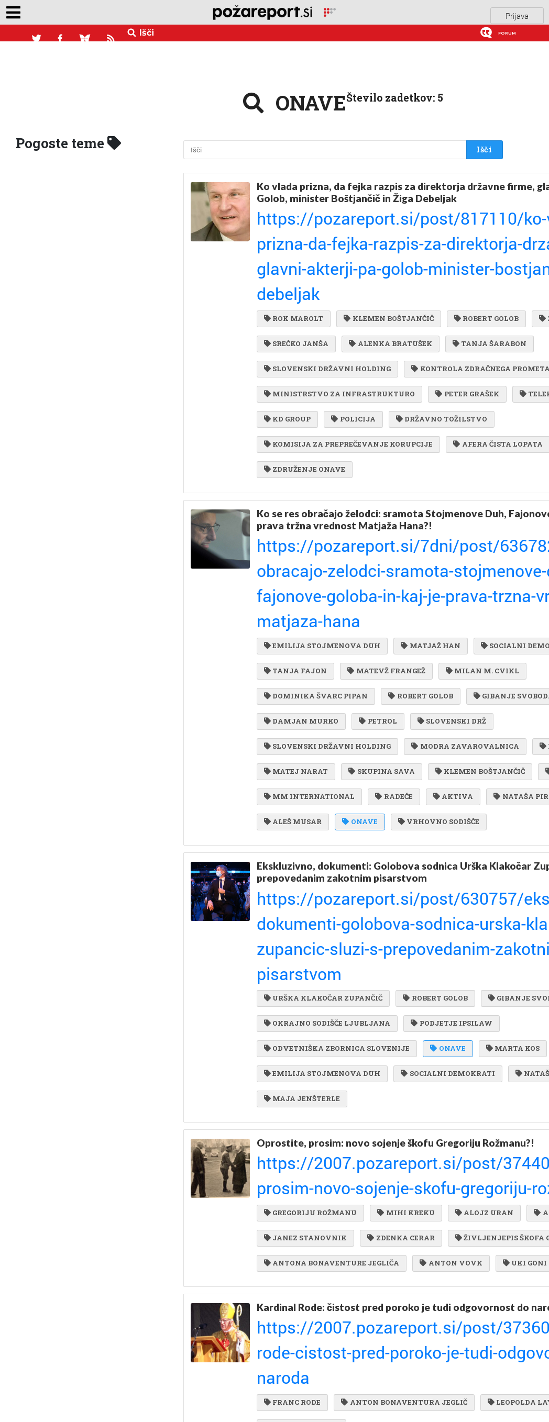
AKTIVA (448, 783)
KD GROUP (287, 402)
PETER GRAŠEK (295, 381)
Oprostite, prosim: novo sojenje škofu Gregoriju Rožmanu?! (368, 1126)
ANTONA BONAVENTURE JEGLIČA (331, 1257)
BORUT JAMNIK (423, 719)
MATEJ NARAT (296, 741)
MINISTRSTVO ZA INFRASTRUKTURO (339, 359)
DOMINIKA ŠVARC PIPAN (316, 634)
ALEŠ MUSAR (400, 804)
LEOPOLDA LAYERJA (306, 1392)
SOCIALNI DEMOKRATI (311, 592)
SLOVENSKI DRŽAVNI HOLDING (419, 317)
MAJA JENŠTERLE (302, 1079)
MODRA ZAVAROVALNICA (317, 719)
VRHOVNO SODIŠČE (304, 825)
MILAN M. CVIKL (396, 613)
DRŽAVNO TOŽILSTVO (436, 402)
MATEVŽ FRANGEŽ (303, 613)
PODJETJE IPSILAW (304, 994)
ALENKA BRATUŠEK (387, 296)
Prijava (517, 12)
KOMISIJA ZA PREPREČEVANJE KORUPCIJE (348, 423)
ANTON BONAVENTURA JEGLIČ (401, 1370)
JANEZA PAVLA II (403, 1392)
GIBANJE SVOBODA (304, 655)
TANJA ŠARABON (301, 317)
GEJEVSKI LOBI (403, 445)
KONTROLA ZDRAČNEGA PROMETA (333, 338)
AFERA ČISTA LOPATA (308, 445)
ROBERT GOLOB (296, 275)
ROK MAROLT (293, 253)
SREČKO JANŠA (296, 296)
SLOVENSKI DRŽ (354, 677)
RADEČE (391, 783)
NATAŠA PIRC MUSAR (309, 804)
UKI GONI (286, 1278)
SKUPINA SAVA (379, 741)
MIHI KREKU (403, 1171)
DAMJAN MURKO (399, 655)
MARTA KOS (290, 1036)
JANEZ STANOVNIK (305, 1214)
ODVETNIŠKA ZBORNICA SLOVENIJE (337, 1015)
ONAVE (464, 804)
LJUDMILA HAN (406, 762)
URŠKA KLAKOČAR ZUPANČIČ (323, 930)
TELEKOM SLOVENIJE (390, 381)
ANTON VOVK (448, 1257)
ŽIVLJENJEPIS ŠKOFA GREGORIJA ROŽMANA (351, 1235)
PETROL (283, 677)
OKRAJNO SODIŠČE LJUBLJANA (327, 973)
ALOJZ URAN (293, 1193)
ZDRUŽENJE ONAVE (304, 466)
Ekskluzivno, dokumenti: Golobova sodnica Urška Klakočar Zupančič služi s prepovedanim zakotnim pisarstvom (373, 879)
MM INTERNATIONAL (309, 783)
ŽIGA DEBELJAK (379, 275)
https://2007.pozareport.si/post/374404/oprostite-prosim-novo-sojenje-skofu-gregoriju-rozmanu (373, 1150)
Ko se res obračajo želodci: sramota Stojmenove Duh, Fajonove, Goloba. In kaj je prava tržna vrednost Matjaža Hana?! (370, 519)
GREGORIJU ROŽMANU (310, 1171)
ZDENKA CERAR (398, 1214)
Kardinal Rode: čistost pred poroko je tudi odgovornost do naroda (354, 1325)
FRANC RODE (292, 1370)
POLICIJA (350, 402)
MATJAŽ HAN (427, 570)
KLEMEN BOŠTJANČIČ (386, 253)
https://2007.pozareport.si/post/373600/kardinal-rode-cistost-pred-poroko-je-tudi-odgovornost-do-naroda (372, 1349)
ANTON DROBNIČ (376, 1193)
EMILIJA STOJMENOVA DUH (322, 570)
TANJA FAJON (407, 592)
